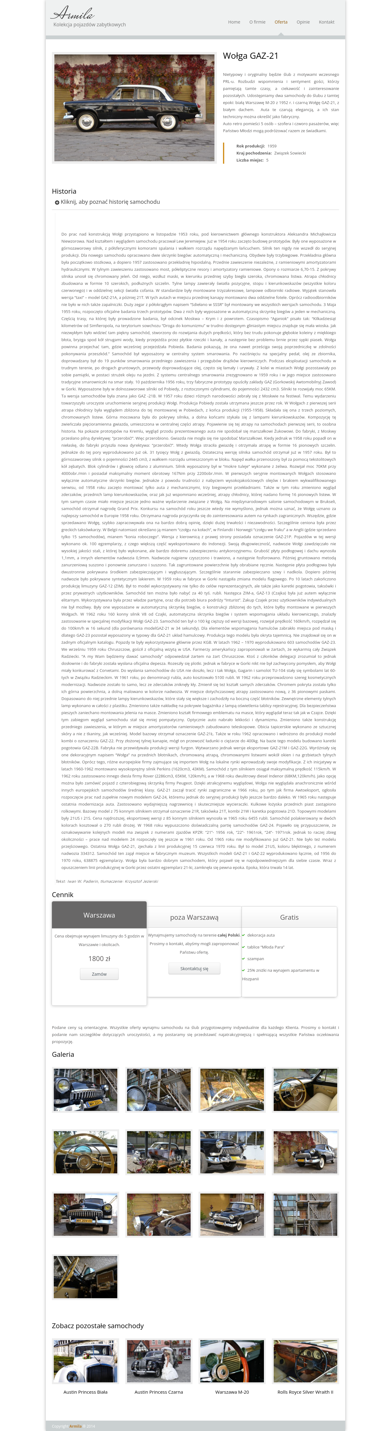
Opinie (303, 25)
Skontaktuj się (194, 968)
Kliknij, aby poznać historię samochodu (107, 202)
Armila (72, 15)
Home (234, 25)
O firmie (258, 25)
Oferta (281, 25)
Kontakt (326, 25)
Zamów (99, 974)
